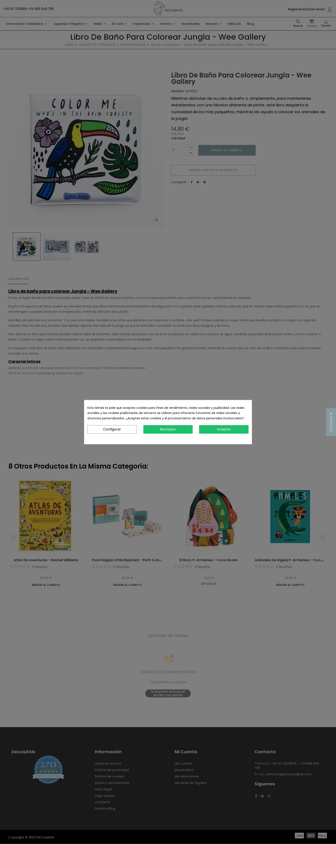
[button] (331, 422)
